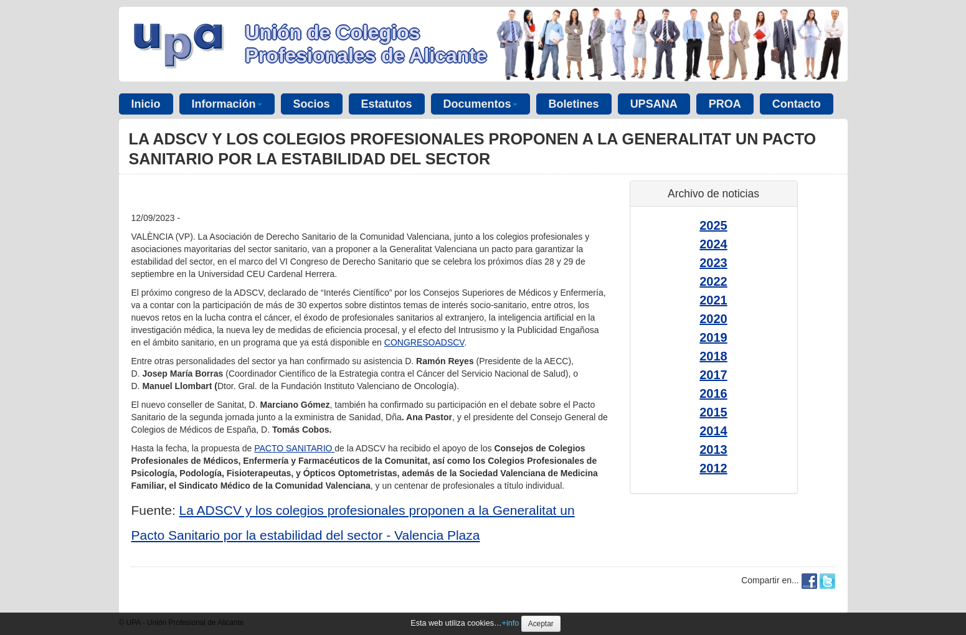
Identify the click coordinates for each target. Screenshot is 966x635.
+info (510, 623)
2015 (713, 412)
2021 (713, 300)
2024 (713, 244)
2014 (713, 431)
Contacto (796, 104)
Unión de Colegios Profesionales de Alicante (366, 44)
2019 (713, 337)
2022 (713, 281)
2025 (713, 225)
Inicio (146, 104)
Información (227, 104)
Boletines (574, 104)
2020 (713, 319)
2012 (713, 468)
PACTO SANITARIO (294, 448)
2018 (713, 356)
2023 (713, 263)
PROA (725, 104)
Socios (311, 104)
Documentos (480, 104)
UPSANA (654, 104)
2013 (713, 449)
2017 (713, 375)
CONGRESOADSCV (424, 342)
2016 (713, 393)
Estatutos (386, 104)
